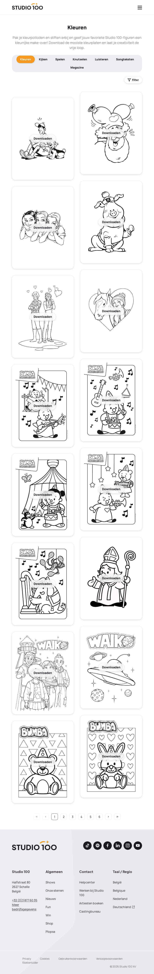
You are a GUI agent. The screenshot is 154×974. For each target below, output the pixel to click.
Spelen (60, 59)
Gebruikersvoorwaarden (72, 958)
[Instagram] (128, 845)
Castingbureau (90, 911)
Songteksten (125, 59)
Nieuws (51, 899)
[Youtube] (138, 845)
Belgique (119, 890)
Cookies (45, 958)
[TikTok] (87, 845)
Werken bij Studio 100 (91, 892)
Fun (48, 907)
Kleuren (25, 59)
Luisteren (101, 59)
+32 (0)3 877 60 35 (24, 900)
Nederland (120, 899)
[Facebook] (107, 845)
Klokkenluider (30, 962)
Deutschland (124, 907)
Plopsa (50, 932)
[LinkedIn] (117, 845)
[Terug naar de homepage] (27, 7)
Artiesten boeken (91, 903)
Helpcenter (87, 882)
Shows (50, 882)
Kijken (43, 59)
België (117, 882)
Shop (49, 923)
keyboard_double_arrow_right (117, 817)
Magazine (77, 67)
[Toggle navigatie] (140, 7)
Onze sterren (55, 890)
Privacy (26, 958)
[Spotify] (97, 845)
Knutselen (80, 59)
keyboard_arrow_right (108, 817)
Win (48, 915)
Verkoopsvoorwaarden (109, 958)
